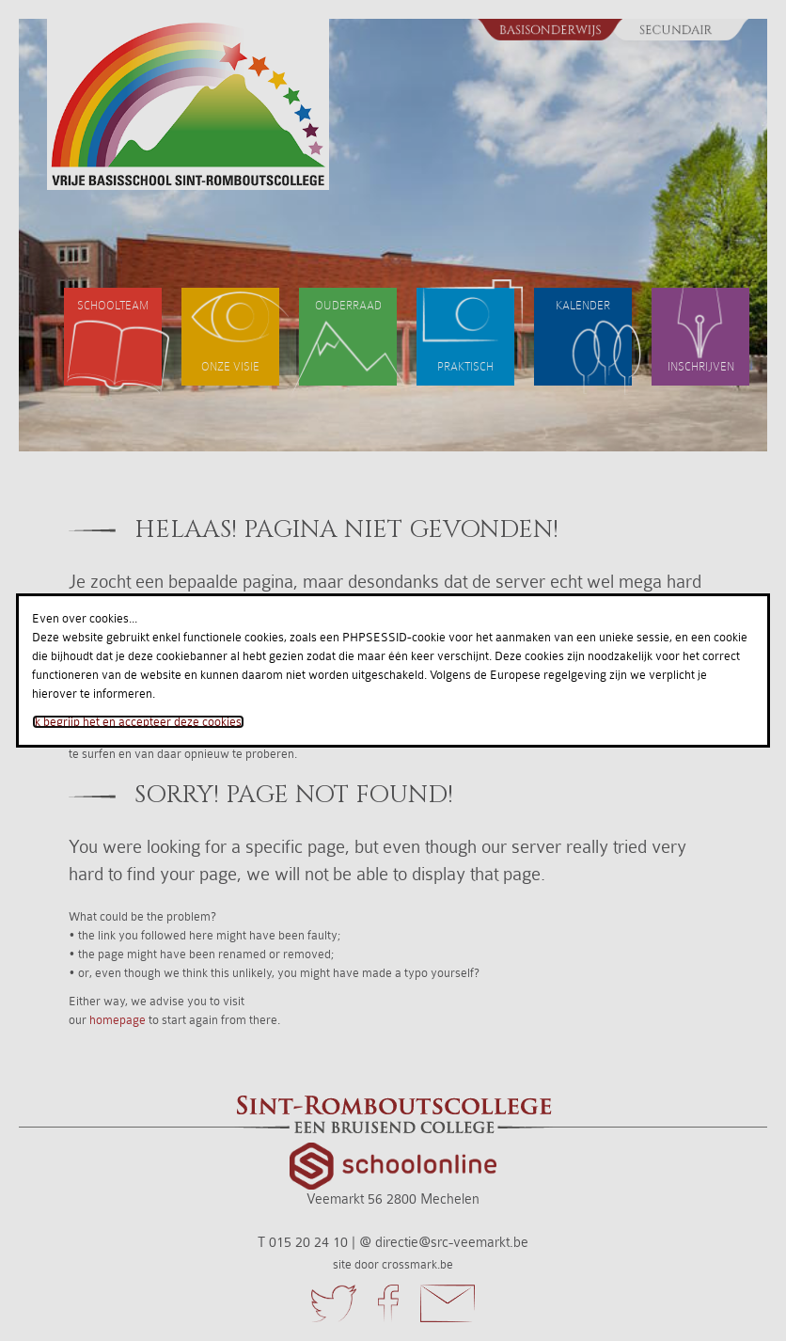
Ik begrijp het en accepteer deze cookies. (138, 722)
